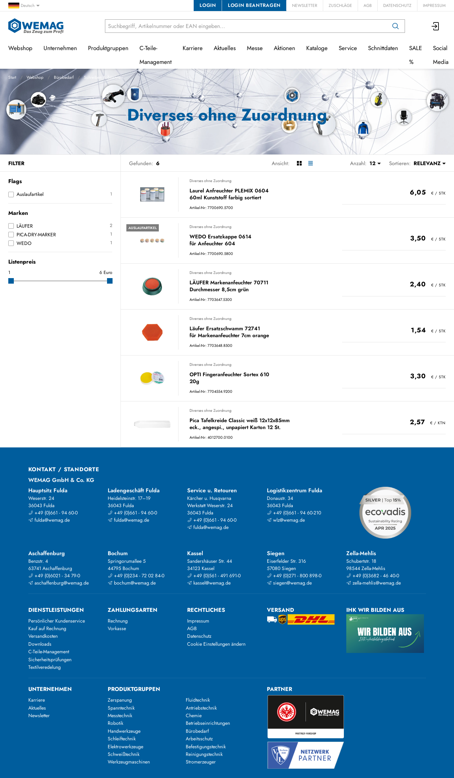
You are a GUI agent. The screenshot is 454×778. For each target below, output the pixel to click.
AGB (368, 5)
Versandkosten (43, 636)
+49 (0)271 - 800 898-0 (294, 575)
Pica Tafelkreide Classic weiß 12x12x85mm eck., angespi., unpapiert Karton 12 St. (240, 424)
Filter (16, 163)
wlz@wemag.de (286, 519)
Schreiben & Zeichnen (103, 77)
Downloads (39, 644)
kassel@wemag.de (209, 582)
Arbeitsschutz (199, 738)
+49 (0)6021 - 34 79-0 (54, 575)
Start (12, 77)
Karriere (193, 48)
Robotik (115, 723)
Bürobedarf (64, 77)
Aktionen (284, 48)
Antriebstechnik (201, 707)
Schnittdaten (383, 48)
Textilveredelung (44, 667)
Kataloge (317, 48)
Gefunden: (141, 163)
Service (348, 48)
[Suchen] (395, 26)
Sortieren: (400, 163)
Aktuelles (225, 48)
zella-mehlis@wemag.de (373, 582)
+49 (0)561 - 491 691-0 (214, 575)
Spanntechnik (121, 707)
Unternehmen (60, 48)
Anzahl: (358, 163)
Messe (255, 48)
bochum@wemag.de (132, 582)
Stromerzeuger (201, 761)
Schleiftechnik (122, 738)
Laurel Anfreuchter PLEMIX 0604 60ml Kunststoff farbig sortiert (229, 194)
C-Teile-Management (155, 55)
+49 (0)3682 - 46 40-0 (372, 575)
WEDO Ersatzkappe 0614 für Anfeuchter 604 (220, 240)
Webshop (35, 77)
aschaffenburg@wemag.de (58, 582)
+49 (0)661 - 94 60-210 (294, 512)
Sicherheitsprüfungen (49, 659)
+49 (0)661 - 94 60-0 (53, 512)
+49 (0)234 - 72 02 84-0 (136, 575)
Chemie (194, 715)
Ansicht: (281, 163)
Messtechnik (120, 715)
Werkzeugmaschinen (129, 761)
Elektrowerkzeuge (125, 746)
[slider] (11, 281)
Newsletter (304, 5)
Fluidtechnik (198, 699)
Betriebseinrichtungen (208, 723)
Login (208, 5)
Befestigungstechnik (206, 746)
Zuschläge (340, 5)
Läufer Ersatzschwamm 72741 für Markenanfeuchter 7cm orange (229, 332)
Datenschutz (397, 5)
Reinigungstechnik (204, 754)
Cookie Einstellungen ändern (216, 644)
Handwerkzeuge (124, 731)
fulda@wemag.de (49, 519)
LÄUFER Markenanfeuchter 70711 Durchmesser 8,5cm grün (229, 286)
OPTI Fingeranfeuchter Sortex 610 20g (229, 378)
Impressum (434, 5)
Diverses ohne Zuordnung (210, 180)
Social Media (440, 55)
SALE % (415, 55)
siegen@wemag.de (289, 582)
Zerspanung (120, 699)
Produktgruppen (108, 48)
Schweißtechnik (123, 754)
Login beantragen (254, 5)
